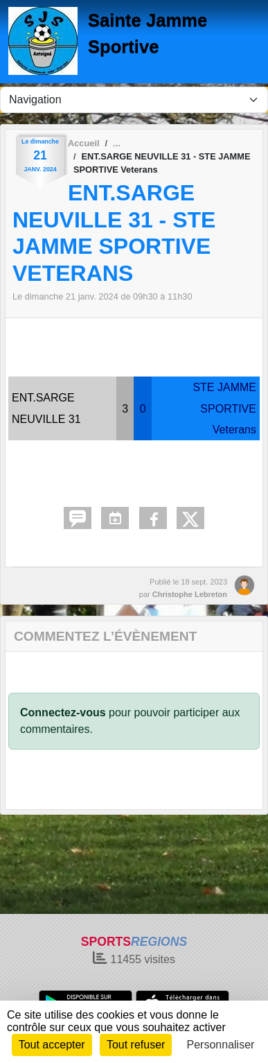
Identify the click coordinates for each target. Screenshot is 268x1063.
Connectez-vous (63, 712)
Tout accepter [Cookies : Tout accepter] (52, 1045)
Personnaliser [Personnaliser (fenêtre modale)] (221, 1045)
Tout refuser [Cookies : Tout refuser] (136, 1045)
